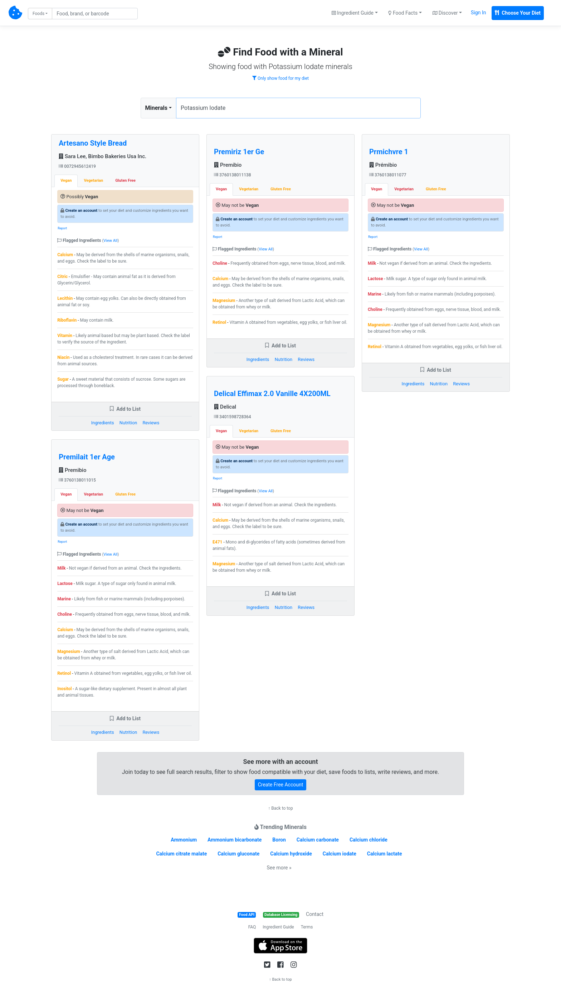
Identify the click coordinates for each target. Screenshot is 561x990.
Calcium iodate (339, 854)
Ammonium (184, 840)
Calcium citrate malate (181, 854)
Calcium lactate (384, 854)
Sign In (478, 12)
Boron (279, 840)
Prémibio (383, 165)
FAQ (252, 927)
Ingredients (102, 422)
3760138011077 (387, 174)
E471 (217, 542)
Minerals (156, 107)
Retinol (64, 673)
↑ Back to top (280, 808)
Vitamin (64, 335)
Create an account (81, 210)
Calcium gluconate (238, 854)
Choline (64, 614)
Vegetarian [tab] (93, 180)
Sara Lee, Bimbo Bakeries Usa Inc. (102, 156)
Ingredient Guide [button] (353, 13)
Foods (38, 13)
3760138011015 (77, 480)
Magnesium (68, 651)
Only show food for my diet (280, 78)
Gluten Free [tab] (125, 180)
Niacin (63, 357)
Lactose (65, 583)
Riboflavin (67, 320)
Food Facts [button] (403, 13)
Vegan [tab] (66, 180)
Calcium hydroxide (291, 854)
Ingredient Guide (278, 927)
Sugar (63, 379)
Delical (225, 407)
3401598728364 (232, 416)
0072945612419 (77, 166)
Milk (61, 568)
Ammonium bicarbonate (235, 840)
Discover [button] (445, 13)
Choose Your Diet (518, 13)
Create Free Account (280, 784)
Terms (307, 927)
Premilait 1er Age (87, 457)
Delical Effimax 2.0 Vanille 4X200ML (272, 393)
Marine (64, 598)
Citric (62, 276)
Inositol (64, 688)
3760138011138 (232, 174)
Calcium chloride (368, 840)
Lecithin (65, 298)
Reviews (150, 422)
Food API (246, 914)
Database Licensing (280, 914)
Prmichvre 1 (388, 151)
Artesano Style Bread (93, 143)
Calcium (65, 254)
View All (110, 240)
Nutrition (128, 422)
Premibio (72, 470)
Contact (314, 914)
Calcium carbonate (318, 840)
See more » (279, 867)
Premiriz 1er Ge (239, 151)
